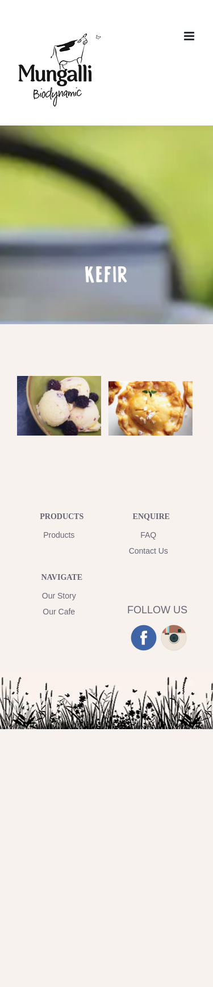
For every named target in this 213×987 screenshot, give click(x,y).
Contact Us (148, 550)
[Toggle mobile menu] (190, 36)
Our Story (59, 595)
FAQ (148, 534)
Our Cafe (59, 611)
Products (58, 534)
